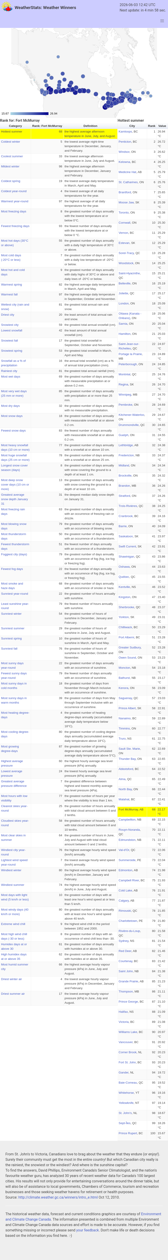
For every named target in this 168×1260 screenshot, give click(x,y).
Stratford (124, 495)
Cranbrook (126, 516)
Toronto (124, 212)
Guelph (123, 435)
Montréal (124, 374)
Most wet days (10, 376)
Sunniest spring (11, 638)
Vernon (123, 232)
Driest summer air (13, 993)
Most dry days (10, 405)
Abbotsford (126, 769)
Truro (122, 738)
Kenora (123, 688)
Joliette (123, 293)
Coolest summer (12, 156)
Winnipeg (125, 394)
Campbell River (129, 880)
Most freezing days (13, 211)
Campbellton (127, 819)
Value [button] (162, 126)
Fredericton (126, 455)
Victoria (124, 1022)
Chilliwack (125, 627)
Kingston (124, 597)
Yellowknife (126, 1103)
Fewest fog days (12, 569)
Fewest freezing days (15, 226)
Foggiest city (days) (14, 554)
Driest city (7, 314)
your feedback (87, 1230)
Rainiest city (9, 371)
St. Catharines (128, 182)
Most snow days (12, 416)
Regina (123, 384)
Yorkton (124, 617)
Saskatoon (126, 536)
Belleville (125, 283)
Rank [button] (151, 126)
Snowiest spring (11, 350)
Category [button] (15, 126)
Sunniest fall (9, 648)
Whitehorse (126, 1092)
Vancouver (126, 1042)
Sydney (123, 941)
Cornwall (124, 222)
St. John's (125, 1113)
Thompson (126, 991)
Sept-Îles (125, 1123)
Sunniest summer (13, 628)
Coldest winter (10, 141)
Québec (124, 576)
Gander (124, 1072)
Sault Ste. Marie (129, 748)
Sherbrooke (126, 607)
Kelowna (124, 162)
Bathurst (124, 678)
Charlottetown (128, 920)
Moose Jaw (126, 202)
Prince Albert (127, 708)
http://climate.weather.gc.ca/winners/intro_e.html (58, 1197)
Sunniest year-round (14, 593)
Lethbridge (126, 445)
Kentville (124, 587)
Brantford (125, 192)
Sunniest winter (11, 613)
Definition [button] (90, 126)
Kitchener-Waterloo (131, 414)
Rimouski (125, 910)
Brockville (125, 475)
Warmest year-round (14, 201)
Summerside (127, 860)
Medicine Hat (127, 172)
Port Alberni (126, 637)
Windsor (124, 151)
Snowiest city (10, 324)
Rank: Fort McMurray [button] (47, 126)
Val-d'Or (124, 850)
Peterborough (128, 364)
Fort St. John (127, 1062)
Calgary (124, 900)
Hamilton (125, 333)
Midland (124, 465)
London (124, 303)
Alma (122, 779)
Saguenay (125, 698)
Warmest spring (11, 284)
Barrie (123, 526)
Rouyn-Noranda (129, 829)
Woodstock (126, 263)
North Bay (125, 789)
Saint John (126, 971)
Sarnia (123, 323)
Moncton (124, 667)
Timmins (124, 728)
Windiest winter (11, 870)
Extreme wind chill (13, 924)
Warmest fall (9, 294)
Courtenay (125, 961)
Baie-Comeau (128, 1082)
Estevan (124, 243)
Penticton (125, 141)
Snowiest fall (9, 340)
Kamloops (125, 131)
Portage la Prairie (130, 354)
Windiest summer (12, 884)
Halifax (123, 1011)
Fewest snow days (13, 430)
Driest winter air (11, 979)
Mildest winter (10, 166)
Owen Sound (127, 657)
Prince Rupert (128, 1133)
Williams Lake (128, 1032)
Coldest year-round (14, 191)
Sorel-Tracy (126, 253)
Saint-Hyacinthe (129, 273)
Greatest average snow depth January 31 (14, 499)
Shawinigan (126, 556)
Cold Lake (125, 890)
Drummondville (129, 425)
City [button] (132, 126)
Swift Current (127, 546)
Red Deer (125, 951)
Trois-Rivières (128, 506)
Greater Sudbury (130, 647)
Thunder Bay (127, 758)
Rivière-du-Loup (129, 931)
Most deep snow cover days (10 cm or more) (15, 484)
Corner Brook (127, 1052)
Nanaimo (125, 718)
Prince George (128, 1001)
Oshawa (124, 566)
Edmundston (127, 840)
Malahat (124, 799)
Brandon (124, 485)
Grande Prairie (128, 981)
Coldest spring (10, 181)
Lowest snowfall (11, 330)
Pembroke (125, 404)
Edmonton (125, 870)
